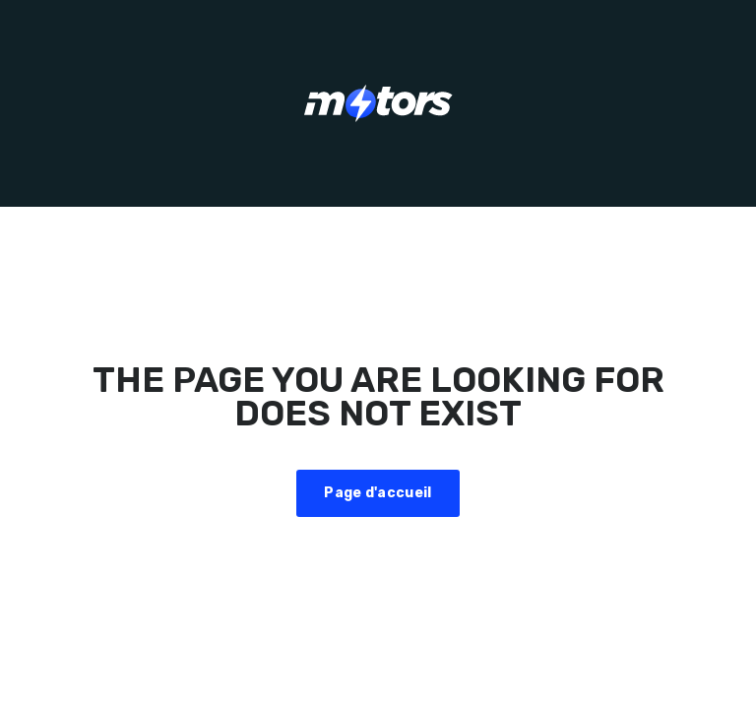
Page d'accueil (377, 492)
